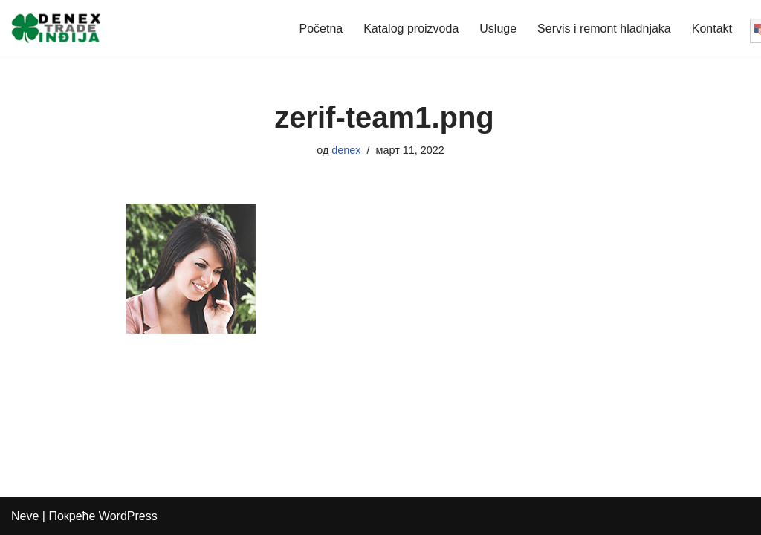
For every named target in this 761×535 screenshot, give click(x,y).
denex (345, 150)
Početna (321, 28)
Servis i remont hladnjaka (604, 28)
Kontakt (712, 28)
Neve (25, 516)
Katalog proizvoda (411, 28)
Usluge (497, 28)
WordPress (128, 516)
